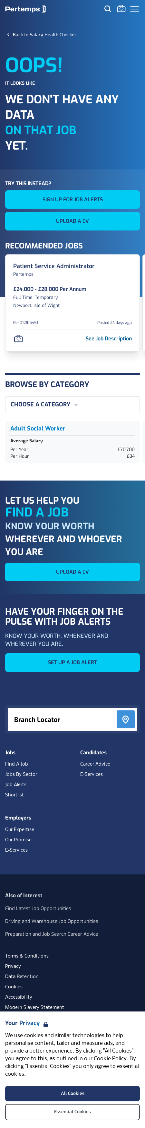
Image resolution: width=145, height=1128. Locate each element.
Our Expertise (19, 829)
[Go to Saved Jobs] (121, 8)
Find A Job (16, 764)
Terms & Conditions (27, 956)
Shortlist (14, 795)
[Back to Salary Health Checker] (44, 35)
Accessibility (18, 997)
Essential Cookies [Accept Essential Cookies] (72, 1112)
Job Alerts (15, 784)
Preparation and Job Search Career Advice (51, 934)
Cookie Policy (110, 1059)
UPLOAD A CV (72, 221)
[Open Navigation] (134, 9)
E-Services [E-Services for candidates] (91, 774)
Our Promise (18, 840)
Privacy (13, 966)
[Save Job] (18, 338)
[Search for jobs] (107, 8)
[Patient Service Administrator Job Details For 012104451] (54, 266)
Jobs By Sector (21, 774)
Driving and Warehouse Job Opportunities (51, 921)
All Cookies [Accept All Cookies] (72, 1093)
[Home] (25, 9)
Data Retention (22, 976)
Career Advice (95, 764)
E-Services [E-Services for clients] (16, 850)
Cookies (14, 987)
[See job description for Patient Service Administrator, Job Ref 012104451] (109, 338)
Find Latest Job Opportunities (38, 908)
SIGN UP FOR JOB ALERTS (73, 199)
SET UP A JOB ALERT (72, 662)
